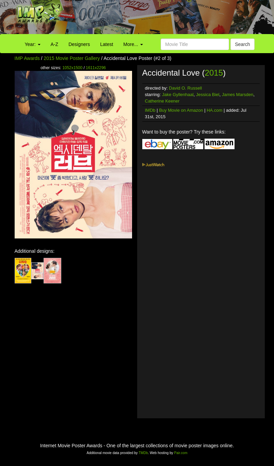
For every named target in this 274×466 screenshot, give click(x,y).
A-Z (55, 44)
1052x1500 (72, 67)
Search (242, 44)
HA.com (214, 110)
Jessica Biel (208, 94)
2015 (214, 72)
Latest (106, 44)
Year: (33, 44)
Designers (79, 44)
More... (133, 44)
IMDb (150, 110)
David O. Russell (185, 88)
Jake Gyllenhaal (178, 94)
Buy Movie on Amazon (181, 110)
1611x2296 (96, 67)
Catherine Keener (162, 101)
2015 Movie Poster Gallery (72, 58)
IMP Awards (27, 58)
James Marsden (237, 94)
